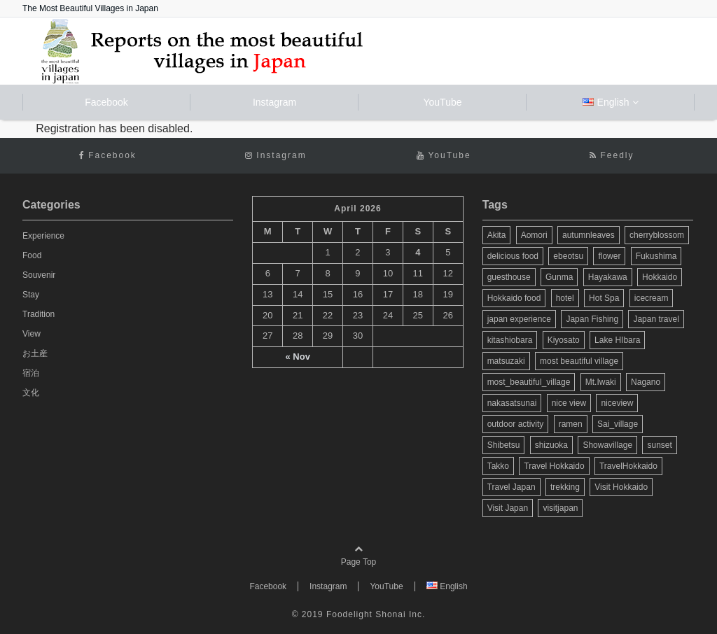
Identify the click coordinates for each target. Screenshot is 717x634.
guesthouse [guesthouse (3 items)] (509, 277)
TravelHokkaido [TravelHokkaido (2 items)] (628, 466)
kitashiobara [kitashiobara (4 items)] (510, 340)
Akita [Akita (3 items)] (496, 235)
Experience (43, 236)
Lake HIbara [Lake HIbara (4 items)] (617, 340)
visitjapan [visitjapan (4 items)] (560, 508)
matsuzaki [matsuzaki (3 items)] (506, 361)
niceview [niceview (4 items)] (617, 403)
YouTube (442, 102)
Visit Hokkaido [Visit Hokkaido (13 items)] (621, 487)
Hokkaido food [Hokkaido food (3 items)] (514, 298)
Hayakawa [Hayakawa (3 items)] (607, 277)
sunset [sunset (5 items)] (659, 445)
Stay (30, 295)
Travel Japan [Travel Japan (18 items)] (511, 487)
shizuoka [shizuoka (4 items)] (551, 445)
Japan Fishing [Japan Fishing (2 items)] (592, 319)
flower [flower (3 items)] (609, 256)
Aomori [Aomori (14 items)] (534, 235)
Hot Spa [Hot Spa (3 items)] (604, 298)
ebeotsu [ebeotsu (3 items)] (568, 256)
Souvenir (38, 275)
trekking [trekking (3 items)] (565, 487)
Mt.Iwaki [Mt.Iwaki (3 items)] (600, 382)
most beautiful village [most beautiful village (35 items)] (579, 361)
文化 (30, 392)
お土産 (35, 353)
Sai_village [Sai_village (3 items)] (617, 424)
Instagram (274, 102)
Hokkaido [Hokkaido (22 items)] (659, 277)
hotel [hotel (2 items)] (565, 298)
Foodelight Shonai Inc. (375, 614)
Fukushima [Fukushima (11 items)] (656, 256)
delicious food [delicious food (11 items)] (512, 256)
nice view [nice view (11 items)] (569, 403)
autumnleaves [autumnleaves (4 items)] (588, 235)
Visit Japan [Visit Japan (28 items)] (507, 508)
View (31, 334)
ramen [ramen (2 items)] (571, 424)
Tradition (38, 314)
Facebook (106, 102)
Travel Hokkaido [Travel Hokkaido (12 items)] (554, 466)
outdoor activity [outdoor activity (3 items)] (515, 424)
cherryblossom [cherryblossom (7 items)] (656, 235)
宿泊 (30, 373)
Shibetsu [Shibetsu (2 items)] (503, 445)
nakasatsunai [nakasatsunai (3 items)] (512, 403)
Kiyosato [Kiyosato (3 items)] (564, 340)
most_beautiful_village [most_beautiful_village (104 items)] (529, 382)
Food (31, 255)
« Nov (297, 356)
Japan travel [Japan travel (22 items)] (655, 319)
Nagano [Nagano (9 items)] (645, 382)
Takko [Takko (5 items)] (498, 466)
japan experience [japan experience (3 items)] (519, 319)
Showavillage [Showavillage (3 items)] (607, 445)
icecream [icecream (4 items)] (651, 298)
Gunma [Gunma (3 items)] (559, 277)
